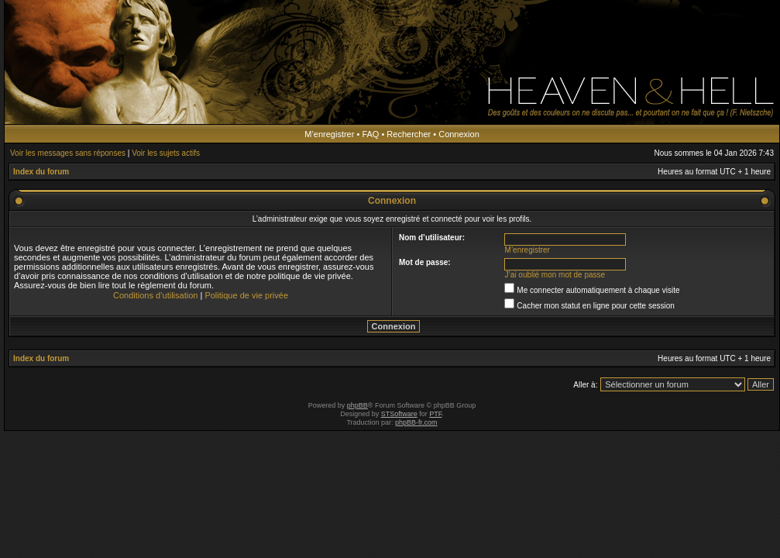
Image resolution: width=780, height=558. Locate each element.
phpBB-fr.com (416, 422)
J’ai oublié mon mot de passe (555, 274)
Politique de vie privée (246, 295)
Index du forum (41, 171)
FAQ (370, 134)
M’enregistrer (329, 134)
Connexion (458, 134)
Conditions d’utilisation (155, 295)
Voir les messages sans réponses (67, 153)
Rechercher (409, 134)
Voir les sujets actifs (166, 153)
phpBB (357, 405)
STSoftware (399, 414)
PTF (435, 414)
